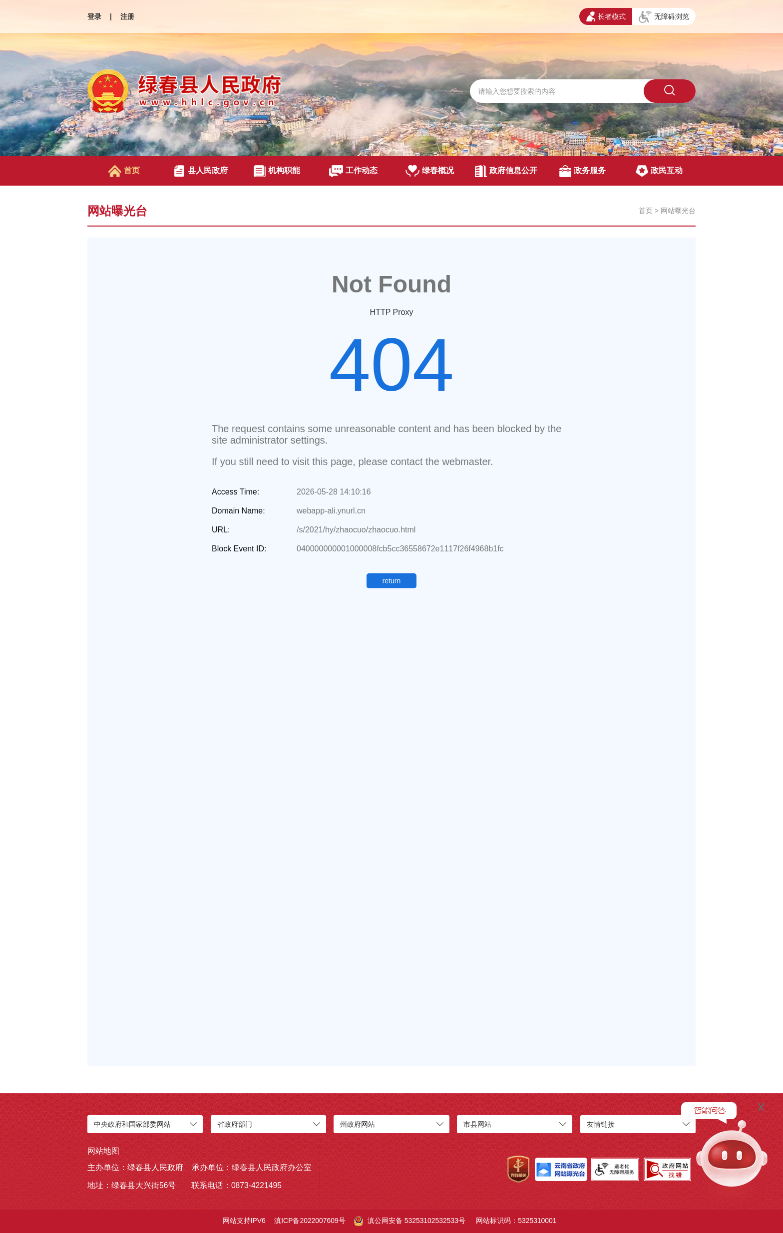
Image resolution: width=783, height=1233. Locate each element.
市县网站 (477, 1124)
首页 (124, 171)
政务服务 (582, 171)
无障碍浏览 (664, 17)
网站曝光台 (678, 211)
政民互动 (659, 171)
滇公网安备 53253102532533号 (409, 1221)
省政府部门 (234, 1124)
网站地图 (103, 1151)
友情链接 (601, 1124)
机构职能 (277, 171)
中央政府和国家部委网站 (132, 1124)
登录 (94, 16)
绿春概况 (429, 171)
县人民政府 (200, 171)
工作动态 (353, 171)
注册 (127, 16)
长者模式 (606, 16)
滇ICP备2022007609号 (310, 1221)
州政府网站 (357, 1124)
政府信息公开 (506, 171)
